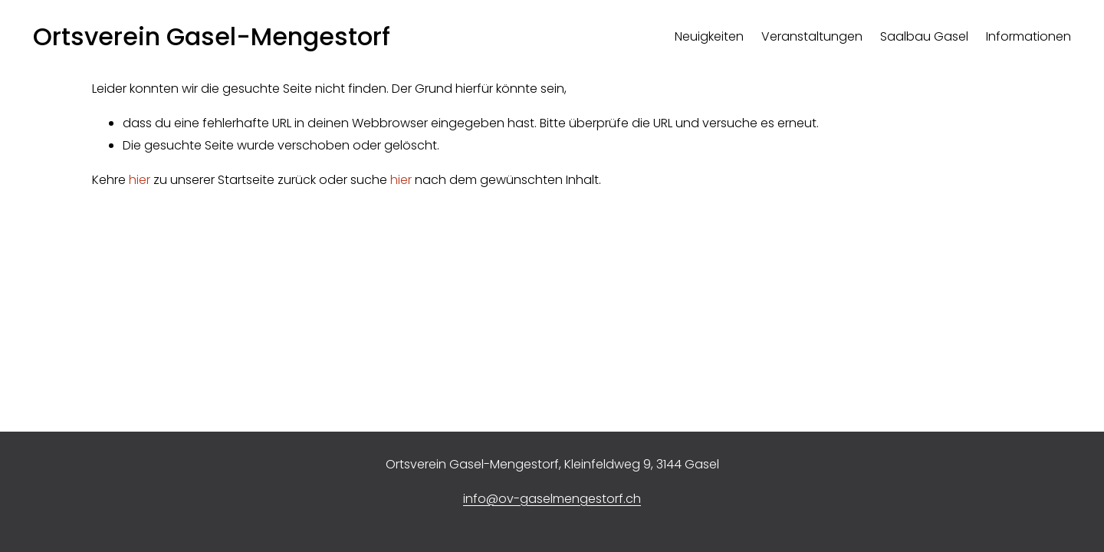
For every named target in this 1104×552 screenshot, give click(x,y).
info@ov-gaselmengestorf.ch (552, 499)
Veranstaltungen (812, 36)
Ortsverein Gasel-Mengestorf (211, 36)
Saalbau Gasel (924, 36)
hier (139, 180)
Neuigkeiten (709, 36)
